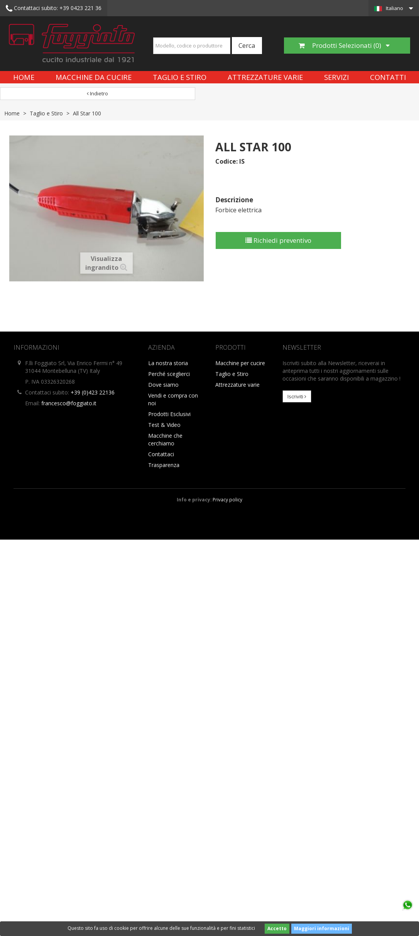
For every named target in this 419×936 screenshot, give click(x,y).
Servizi (336, 77)
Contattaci (161, 454)
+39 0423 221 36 (53, 8)
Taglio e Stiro (179, 77)
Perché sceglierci (169, 373)
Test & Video (164, 424)
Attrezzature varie (265, 77)
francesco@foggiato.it (68, 403)
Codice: (226, 161)
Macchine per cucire (240, 363)
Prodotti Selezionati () (344, 45)
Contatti (388, 77)
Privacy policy (227, 499)
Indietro (97, 93)
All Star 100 (87, 113)
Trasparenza (163, 465)
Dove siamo (163, 384)
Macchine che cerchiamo (165, 439)
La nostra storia (168, 363)
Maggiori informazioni (321, 928)
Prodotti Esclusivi (169, 414)
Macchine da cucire (94, 77)
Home (23, 77)
